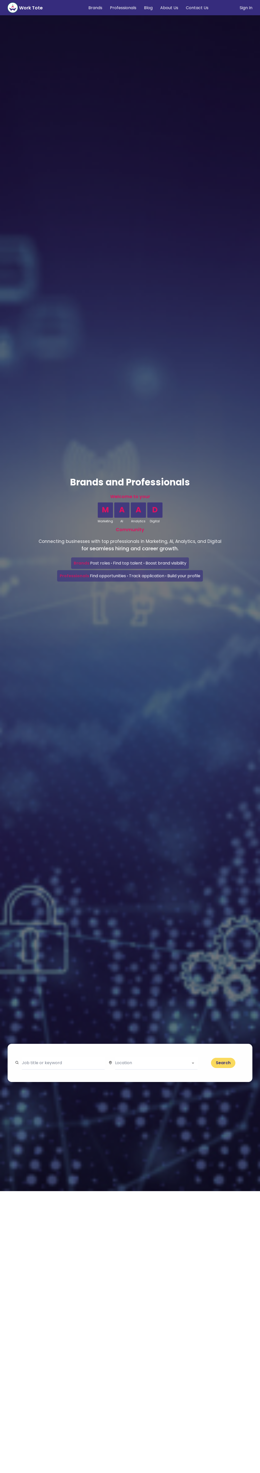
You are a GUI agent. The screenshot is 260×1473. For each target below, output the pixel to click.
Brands (95, 8)
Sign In (246, 8)
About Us (169, 8)
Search (223, 1063)
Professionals (123, 8)
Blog (148, 8)
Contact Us (197, 8)
